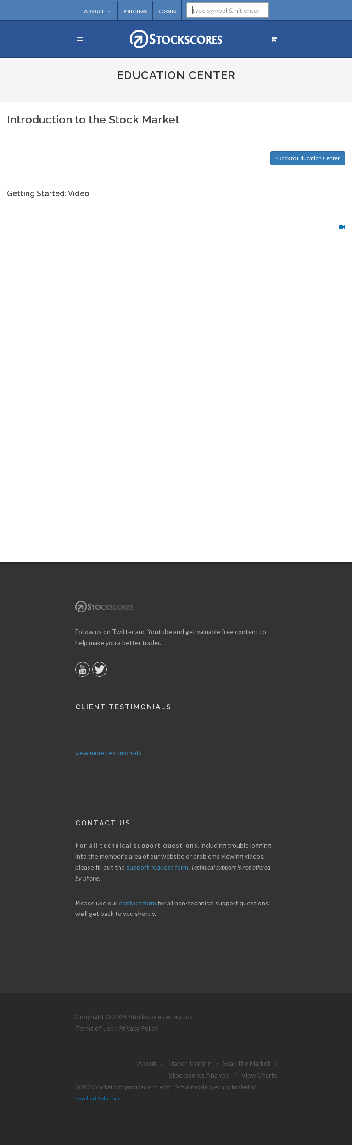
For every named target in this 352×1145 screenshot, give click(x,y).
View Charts (259, 1075)
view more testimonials (108, 753)
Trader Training (190, 1063)
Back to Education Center (307, 158)
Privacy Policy (138, 1028)
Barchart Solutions (98, 1098)
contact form (137, 903)
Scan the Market (246, 1063)
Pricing (135, 11)
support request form (157, 867)
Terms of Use (94, 1028)
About (97, 11)
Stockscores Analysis (199, 1075)
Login (167, 11)
